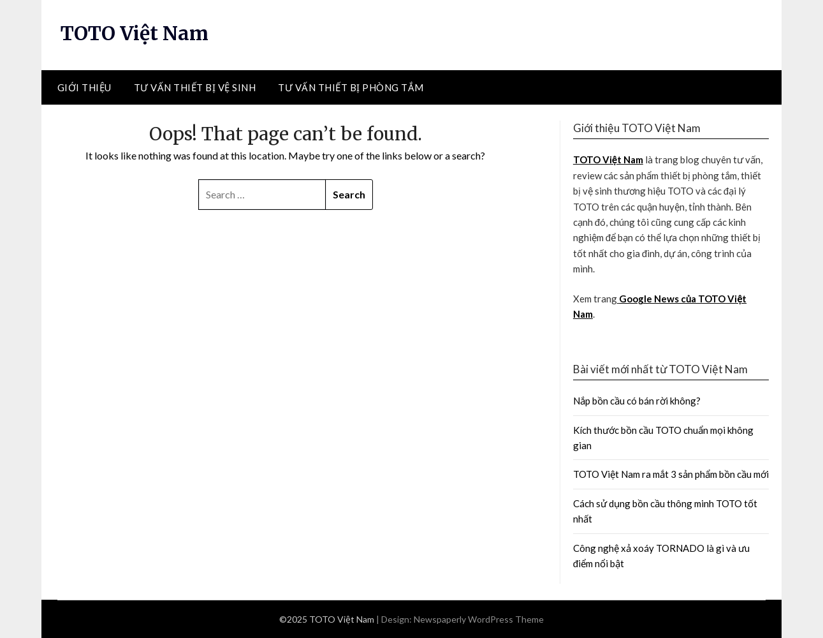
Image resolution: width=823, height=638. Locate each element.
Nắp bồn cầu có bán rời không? (637, 400)
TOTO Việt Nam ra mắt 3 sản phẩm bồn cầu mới (671, 474)
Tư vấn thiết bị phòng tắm (351, 87)
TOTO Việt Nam (134, 33)
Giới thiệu (84, 87)
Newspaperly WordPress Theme (479, 619)
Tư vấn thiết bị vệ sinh (195, 87)
